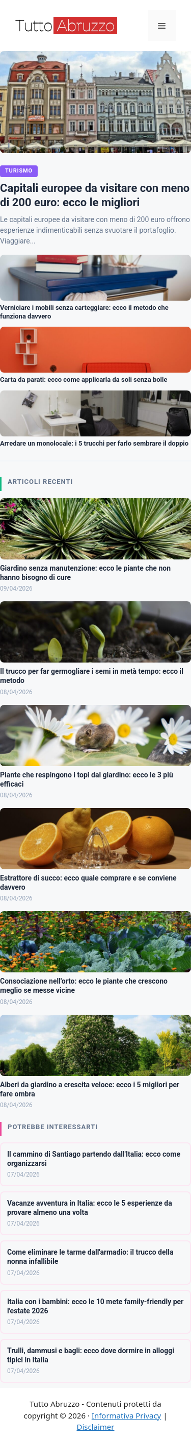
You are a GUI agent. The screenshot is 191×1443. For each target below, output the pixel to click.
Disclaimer (95, 1427)
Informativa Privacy (126, 1415)
